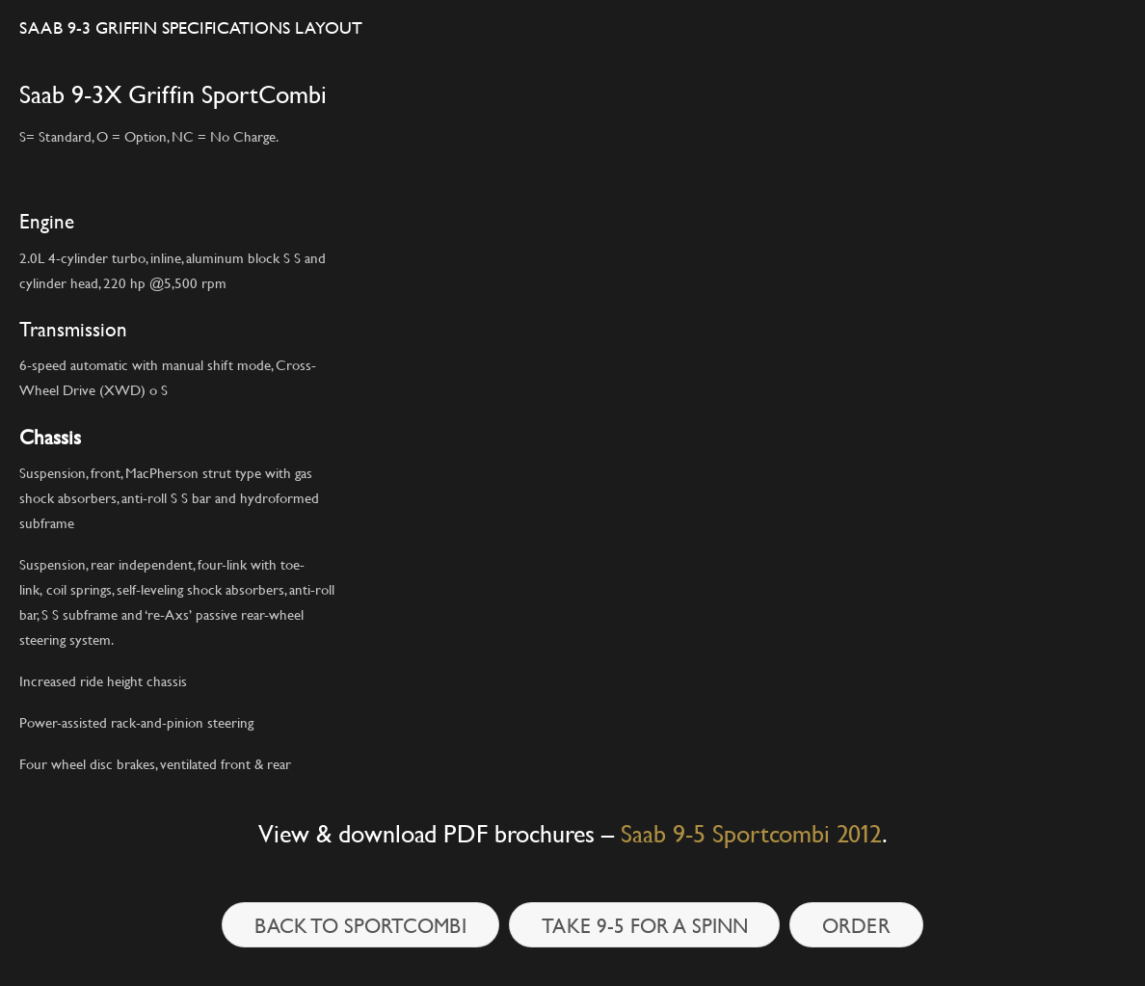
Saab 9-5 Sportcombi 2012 (751, 833)
